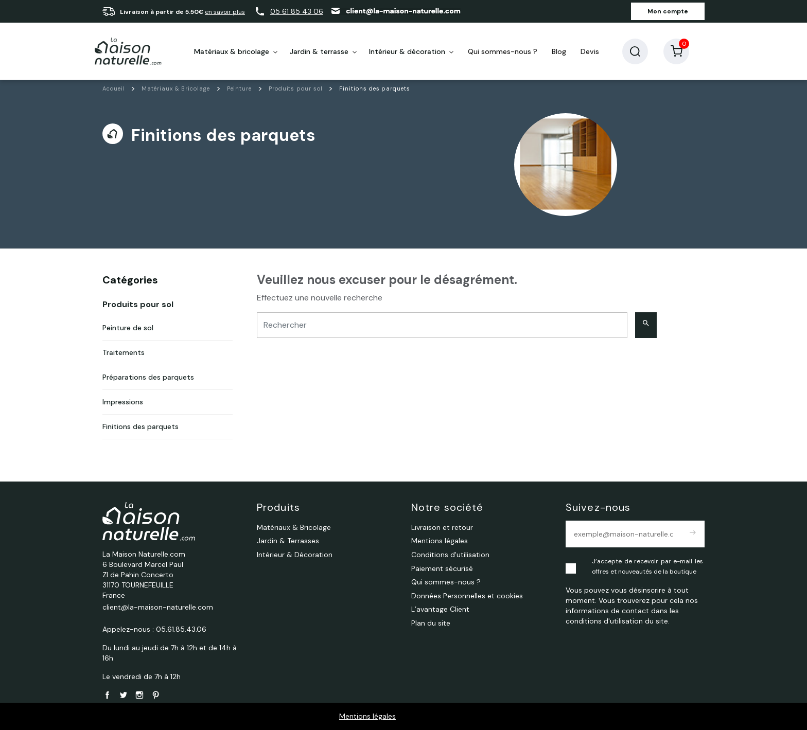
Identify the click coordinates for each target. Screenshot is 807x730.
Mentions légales (367, 716)
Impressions (122, 401)
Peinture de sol (127, 327)
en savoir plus (225, 12)
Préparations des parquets (148, 377)
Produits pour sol (137, 304)
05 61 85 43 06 (296, 11)
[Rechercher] (442, 325)
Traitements (123, 352)
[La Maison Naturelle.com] (128, 51)
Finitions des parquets (140, 426)
